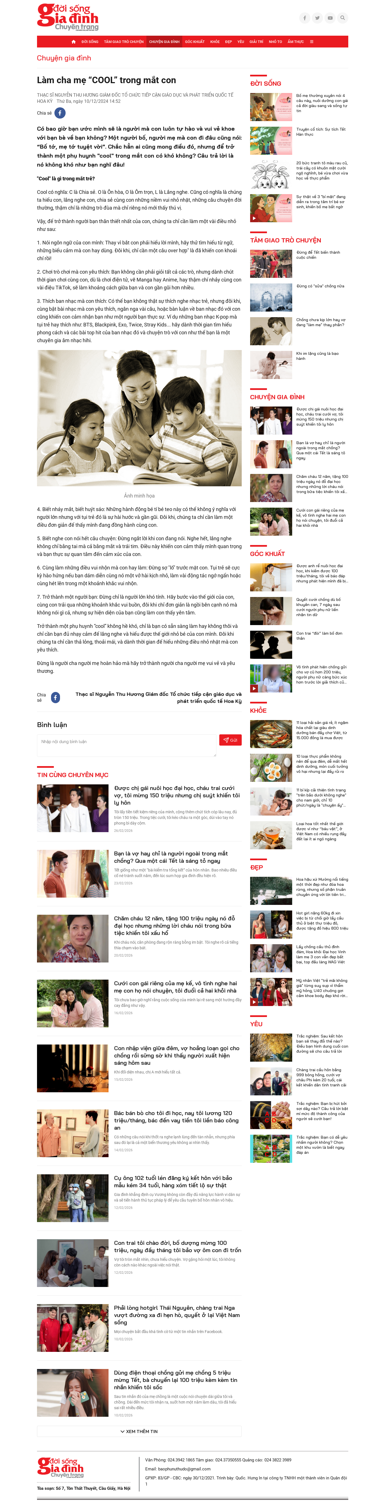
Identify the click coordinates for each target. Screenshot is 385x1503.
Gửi (230, 740)
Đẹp (228, 42)
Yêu (241, 42)
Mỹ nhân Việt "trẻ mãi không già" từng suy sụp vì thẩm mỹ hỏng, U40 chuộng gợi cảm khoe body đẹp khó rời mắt (321, 990)
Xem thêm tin (142, 1431)
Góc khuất (195, 42)
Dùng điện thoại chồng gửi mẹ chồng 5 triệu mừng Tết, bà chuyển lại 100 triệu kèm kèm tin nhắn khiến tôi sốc (175, 1380)
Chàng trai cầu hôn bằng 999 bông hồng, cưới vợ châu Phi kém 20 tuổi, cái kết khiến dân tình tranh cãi (321, 1077)
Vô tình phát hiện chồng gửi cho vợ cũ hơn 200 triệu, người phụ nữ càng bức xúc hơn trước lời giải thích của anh (321, 677)
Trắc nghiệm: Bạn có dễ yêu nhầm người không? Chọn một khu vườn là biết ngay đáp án (321, 1145)
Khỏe (215, 42)
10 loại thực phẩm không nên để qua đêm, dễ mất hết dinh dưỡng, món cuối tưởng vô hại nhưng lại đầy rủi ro (322, 764)
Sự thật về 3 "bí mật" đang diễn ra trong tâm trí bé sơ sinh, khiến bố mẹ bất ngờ (320, 201)
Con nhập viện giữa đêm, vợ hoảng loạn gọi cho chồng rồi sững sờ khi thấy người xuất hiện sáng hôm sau (176, 1055)
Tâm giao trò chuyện (124, 42)
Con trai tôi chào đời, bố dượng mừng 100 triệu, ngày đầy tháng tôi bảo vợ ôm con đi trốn (177, 1246)
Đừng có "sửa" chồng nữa (320, 286)
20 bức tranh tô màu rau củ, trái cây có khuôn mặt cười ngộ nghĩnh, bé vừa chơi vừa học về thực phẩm (322, 170)
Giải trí (256, 42)
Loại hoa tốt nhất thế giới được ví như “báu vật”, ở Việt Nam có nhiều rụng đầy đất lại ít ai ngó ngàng (321, 831)
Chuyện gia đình (164, 42)
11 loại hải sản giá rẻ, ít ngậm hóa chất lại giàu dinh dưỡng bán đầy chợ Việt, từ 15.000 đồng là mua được (322, 730)
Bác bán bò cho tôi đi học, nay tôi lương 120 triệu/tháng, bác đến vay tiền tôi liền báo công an (176, 1120)
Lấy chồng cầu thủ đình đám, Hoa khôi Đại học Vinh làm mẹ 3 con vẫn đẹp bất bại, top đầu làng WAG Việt (321, 954)
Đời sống (90, 42)
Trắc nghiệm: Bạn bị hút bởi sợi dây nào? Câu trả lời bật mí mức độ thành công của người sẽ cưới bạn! (322, 1111)
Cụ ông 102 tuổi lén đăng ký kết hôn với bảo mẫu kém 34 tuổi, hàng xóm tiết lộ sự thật (173, 1181)
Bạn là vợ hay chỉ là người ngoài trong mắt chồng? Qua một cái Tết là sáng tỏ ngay (171, 857)
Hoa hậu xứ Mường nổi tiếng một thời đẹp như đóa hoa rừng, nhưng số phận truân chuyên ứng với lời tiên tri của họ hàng (322, 889)
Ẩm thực (296, 42)
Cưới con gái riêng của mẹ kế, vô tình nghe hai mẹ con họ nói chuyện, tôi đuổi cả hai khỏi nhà (175, 987)
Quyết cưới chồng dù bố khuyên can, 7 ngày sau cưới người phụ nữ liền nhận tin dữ (318, 607)
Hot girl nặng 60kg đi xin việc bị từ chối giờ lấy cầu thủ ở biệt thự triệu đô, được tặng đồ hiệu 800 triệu (322, 921)
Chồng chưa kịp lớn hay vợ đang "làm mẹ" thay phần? (320, 322)
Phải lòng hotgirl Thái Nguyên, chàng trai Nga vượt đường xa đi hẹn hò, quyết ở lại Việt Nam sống (177, 1315)
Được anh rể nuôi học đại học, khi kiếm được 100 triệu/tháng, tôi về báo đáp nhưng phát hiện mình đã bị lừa (321, 576)
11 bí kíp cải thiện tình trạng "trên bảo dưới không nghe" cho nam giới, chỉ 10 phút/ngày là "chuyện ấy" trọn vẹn (321, 800)
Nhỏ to (275, 42)
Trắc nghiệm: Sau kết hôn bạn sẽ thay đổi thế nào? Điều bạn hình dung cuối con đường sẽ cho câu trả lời (322, 1044)
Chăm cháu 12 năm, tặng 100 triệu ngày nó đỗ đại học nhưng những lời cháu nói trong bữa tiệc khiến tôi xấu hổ (174, 925)
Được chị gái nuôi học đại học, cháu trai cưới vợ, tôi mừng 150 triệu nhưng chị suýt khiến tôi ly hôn (177, 795)
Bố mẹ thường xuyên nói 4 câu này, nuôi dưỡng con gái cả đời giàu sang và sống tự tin (322, 103)
